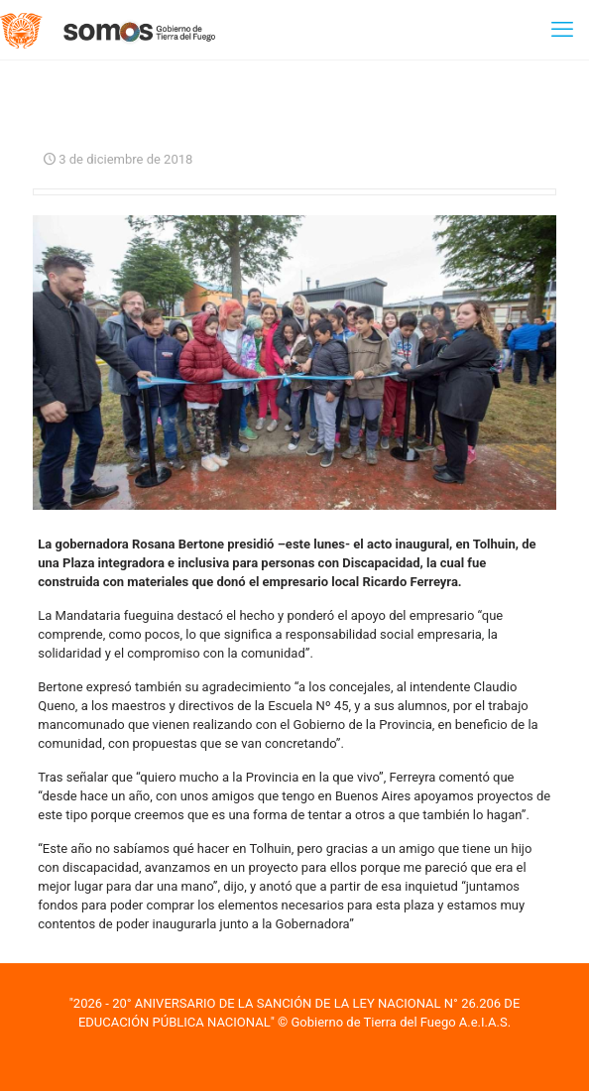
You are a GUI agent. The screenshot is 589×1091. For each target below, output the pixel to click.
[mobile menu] (562, 30)
